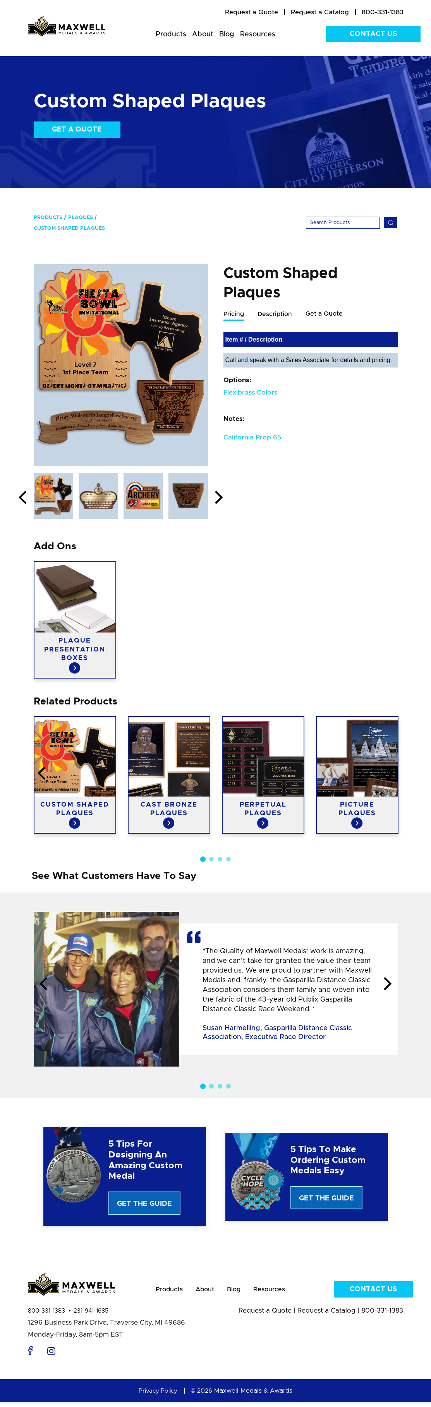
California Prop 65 (252, 437)
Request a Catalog (326, 1315)
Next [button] (219, 498)
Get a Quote (77, 129)
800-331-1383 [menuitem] (383, 12)
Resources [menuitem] (257, 34)
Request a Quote (265, 1315)
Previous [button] (22, 498)
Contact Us (373, 34)
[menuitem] (251, 12)
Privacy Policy (158, 1395)
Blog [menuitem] (226, 34)
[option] (121, 365)
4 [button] (228, 859)
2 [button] (211, 859)
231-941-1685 (91, 1315)
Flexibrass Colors (250, 393)
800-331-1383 (46, 1315)
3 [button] (220, 859)
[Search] (343, 223)
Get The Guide (144, 1203)
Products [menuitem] (171, 34)
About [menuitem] (202, 34)
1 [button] (202, 859)
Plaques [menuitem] (80, 217)
